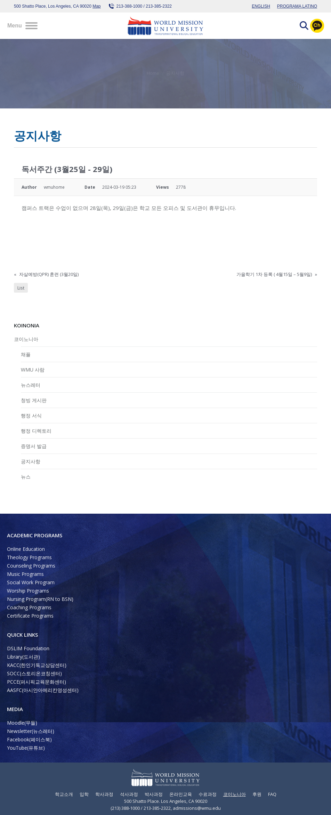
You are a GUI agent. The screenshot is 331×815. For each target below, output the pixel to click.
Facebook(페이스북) (29, 739)
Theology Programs (29, 557)
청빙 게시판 (34, 400)
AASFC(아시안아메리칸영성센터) (43, 690)
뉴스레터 (30, 385)
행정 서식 (31, 415)
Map (96, 6)
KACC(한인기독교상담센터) (36, 665)
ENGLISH (261, 6)
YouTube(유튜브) (26, 747)
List (20, 288)
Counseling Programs (31, 565)
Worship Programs (28, 590)
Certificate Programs (30, 615)
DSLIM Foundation (28, 648)
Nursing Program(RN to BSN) (40, 599)
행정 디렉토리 (36, 430)
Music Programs (25, 574)
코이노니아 (26, 339)
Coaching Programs (29, 607)
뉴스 (26, 476)
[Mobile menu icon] (22, 26)
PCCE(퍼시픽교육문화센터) (36, 681)
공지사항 (30, 461)
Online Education (26, 549)
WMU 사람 (33, 369)
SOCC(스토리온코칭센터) (34, 673)
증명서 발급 (34, 446)
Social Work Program (31, 582)
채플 (26, 354)
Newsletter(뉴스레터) (30, 731)
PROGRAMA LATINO (297, 6)
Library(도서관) (23, 656)
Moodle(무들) (22, 722)
